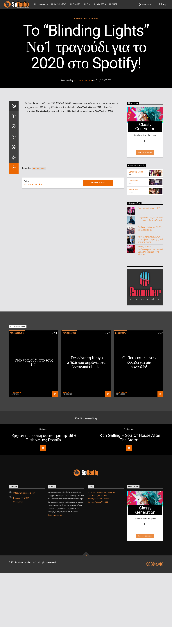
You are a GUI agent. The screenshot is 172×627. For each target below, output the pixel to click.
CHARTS (76, 4)
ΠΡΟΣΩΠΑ (93, 45)
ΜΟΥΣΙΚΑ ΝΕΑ (80, 45)
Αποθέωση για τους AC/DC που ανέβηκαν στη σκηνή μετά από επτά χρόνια (150, 293)
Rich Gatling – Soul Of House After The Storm (129, 492)
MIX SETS (101, 4)
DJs (88, 4)
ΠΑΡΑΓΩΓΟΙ (42, 4)
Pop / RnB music (17, 387)
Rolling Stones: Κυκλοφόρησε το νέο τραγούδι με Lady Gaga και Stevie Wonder (150, 305)
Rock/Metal (120, 387)
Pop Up (164, 4)
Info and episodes (145, 207)
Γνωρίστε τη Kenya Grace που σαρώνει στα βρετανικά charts (150, 273)
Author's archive (98, 237)
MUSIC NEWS (60, 4)
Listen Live (145, 4)
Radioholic (133, 235)
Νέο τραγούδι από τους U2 (149, 262)
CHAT (114, 4)
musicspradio (83, 107)
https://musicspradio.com (24, 547)
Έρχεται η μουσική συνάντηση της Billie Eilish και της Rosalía (43, 492)
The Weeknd (39, 223)
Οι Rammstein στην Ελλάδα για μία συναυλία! (150, 282)
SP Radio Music (136, 226)
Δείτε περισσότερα (56, 569)
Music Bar (133, 244)
